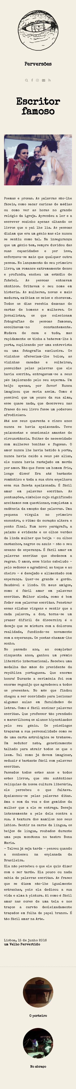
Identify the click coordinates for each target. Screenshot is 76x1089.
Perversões (38, 64)
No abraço (38, 1067)
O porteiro (38, 1016)
